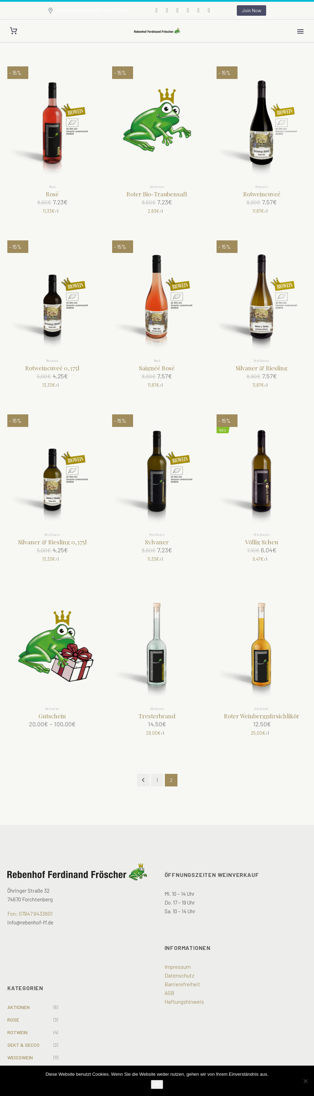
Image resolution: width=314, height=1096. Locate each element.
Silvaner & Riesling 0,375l (52, 542)
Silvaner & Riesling (261, 368)
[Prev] (143, 780)
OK (157, 1084)
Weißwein (262, 361)
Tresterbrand (156, 716)
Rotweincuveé (261, 194)
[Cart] (13, 31)
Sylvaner (157, 542)
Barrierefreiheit (182, 984)
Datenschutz (179, 975)
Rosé (52, 187)
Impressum (178, 967)
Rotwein (261, 187)
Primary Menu (300, 31)
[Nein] (305, 1080)
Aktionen (157, 187)
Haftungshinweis (184, 1002)
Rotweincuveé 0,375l (52, 368)
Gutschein (52, 716)
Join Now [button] (251, 10)
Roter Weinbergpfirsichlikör (261, 716)
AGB (169, 993)
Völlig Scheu (261, 542)
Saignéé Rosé (157, 368)
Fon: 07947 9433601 (29, 913)
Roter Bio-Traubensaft (156, 194)
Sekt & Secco (23, 1045)
